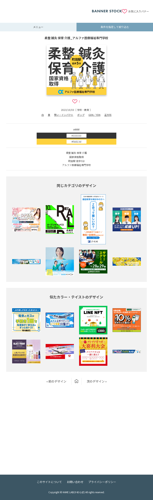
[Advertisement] (48, 9)
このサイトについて (49, 482)
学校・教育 (83, 109)
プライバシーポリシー (102, 482)
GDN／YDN (94, 114)
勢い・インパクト (63, 114)
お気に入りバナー (138, 11)
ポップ (80, 114)
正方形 (108, 114)
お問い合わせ (75, 482)
